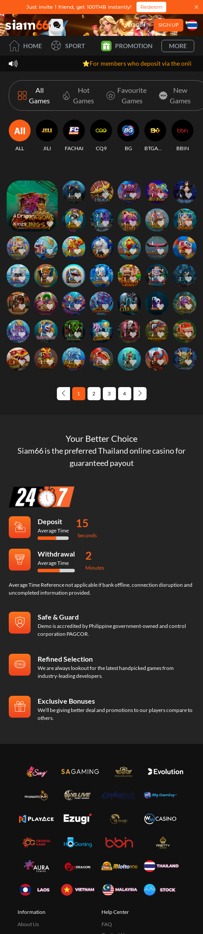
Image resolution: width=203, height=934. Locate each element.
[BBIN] (182, 136)
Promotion (127, 46)
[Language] (192, 25)
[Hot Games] (76, 95)
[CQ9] (101, 136)
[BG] (128, 136)
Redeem (151, 7)
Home (25, 45)
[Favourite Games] (125, 95)
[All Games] (34, 95)
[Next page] (140, 393)
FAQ (107, 924)
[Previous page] (63, 393)
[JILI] (47, 136)
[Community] (57, 25)
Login (137, 24)
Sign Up (168, 24)
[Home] (27, 25)
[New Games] (173, 95)
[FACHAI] (74, 136)
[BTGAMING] (155, 136)
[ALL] (20, 136)
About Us (28, 924)
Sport (68, 45)
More (178, 45)
